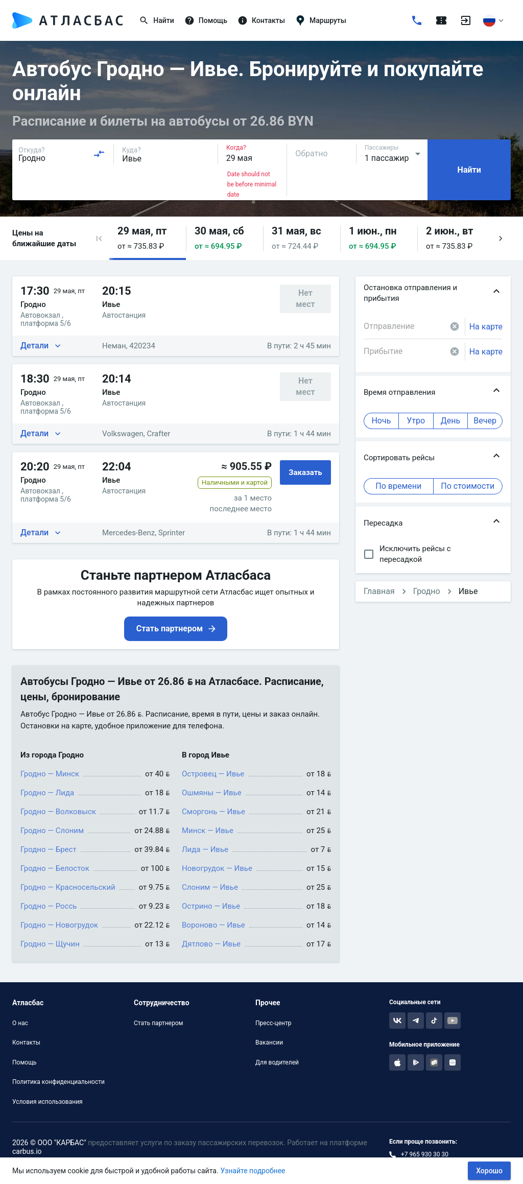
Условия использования (47, 1101)
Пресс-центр (273, 1023)
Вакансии (269, 1042)
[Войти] (466, 20)
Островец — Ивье (213, 773)
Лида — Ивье (205, 849)
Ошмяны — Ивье (212, 792)
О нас (20, 1023)
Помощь (24, 1062)
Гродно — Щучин (50, 944)
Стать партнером (158, 1023)
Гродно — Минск (49, 773)
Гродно (426, 591)
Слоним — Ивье (210, 887)
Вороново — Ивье (213, 925)
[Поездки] (441, 20)
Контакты (26, 1042)
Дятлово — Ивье (211, 944)
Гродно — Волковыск (58, 811)
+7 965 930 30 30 (424, 1154)
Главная (379, 591)
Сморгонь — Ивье (213, 811)
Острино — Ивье (211, 906)
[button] (99, 238)
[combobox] (61, 153)
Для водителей (277, 1062)
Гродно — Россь (48, 906)
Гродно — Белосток (54, 868)
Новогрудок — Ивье (217, 868)
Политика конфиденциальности (58, 1081)
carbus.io (27, 1151)
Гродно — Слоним (52, 830)
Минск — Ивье (207, 830)
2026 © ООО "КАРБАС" (49, 1143)
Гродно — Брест (48, 849)
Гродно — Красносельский (67, 887)
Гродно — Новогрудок (59, 925)
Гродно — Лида (47, 792)
